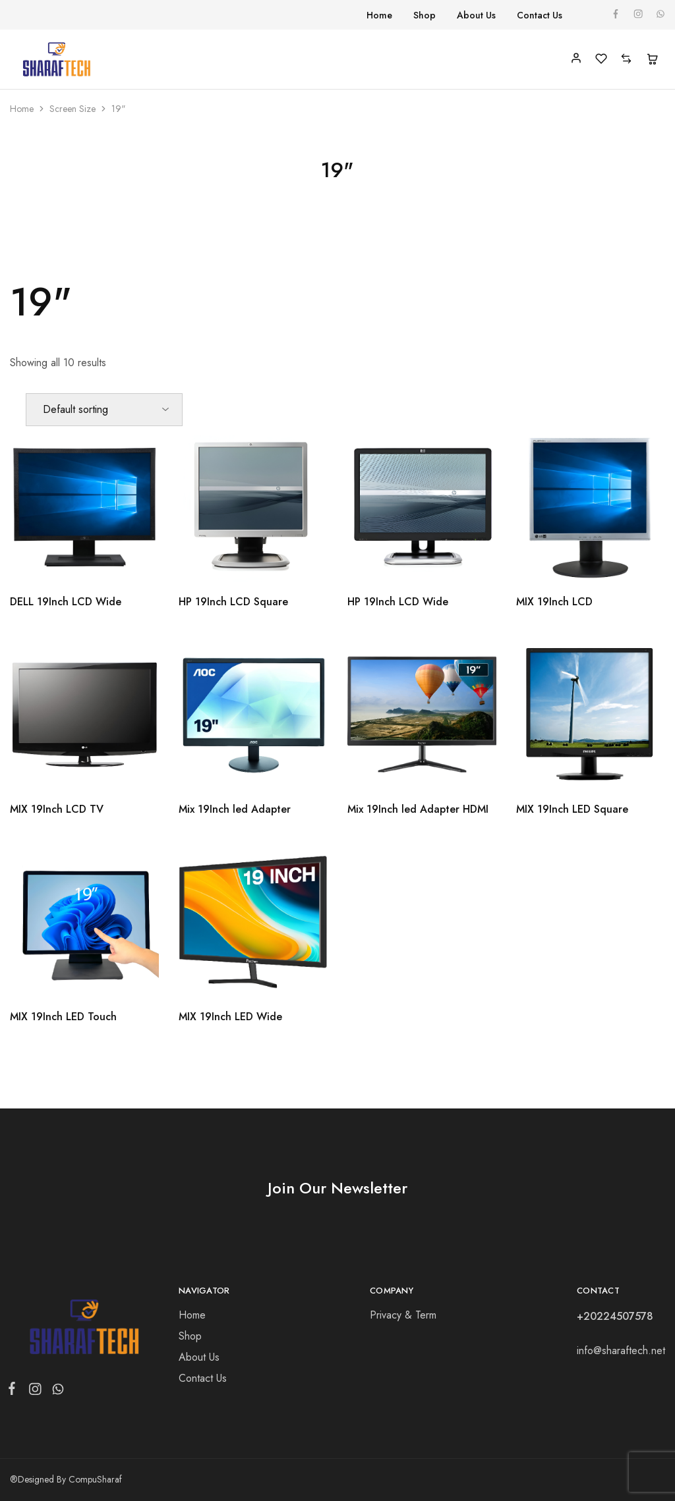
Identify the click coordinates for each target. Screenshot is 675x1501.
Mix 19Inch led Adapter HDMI (417, 809)
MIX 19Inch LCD (554, 601)
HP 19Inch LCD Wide (397, 601)
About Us (476, 15)
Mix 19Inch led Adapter (235, 809)
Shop (424, 15)
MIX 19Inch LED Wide (230, 1016)
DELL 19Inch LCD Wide (65, 601)
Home (379, 15)
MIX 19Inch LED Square (572, 809)
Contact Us (539, 15)
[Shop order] (104, 409)
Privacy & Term (403, 1315)
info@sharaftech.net (621, 1350)
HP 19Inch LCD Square (233, 601)
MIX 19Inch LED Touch (63, 1016)
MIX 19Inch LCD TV (56, 809)
